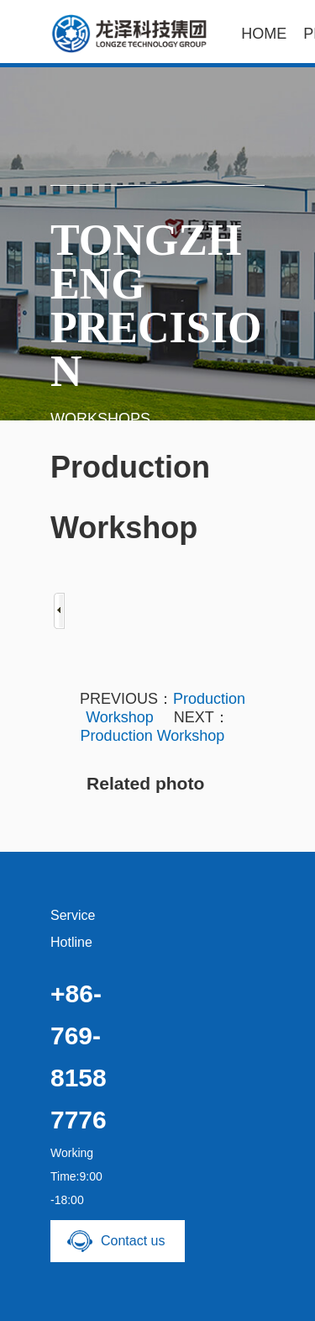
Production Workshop (153, 735)
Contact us (133, 1241)
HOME (263, 33)
